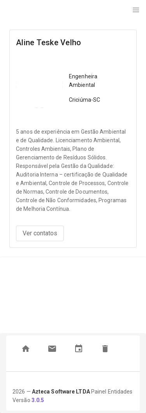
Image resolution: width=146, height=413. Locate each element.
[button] (136, 10)
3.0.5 (38, 400)
